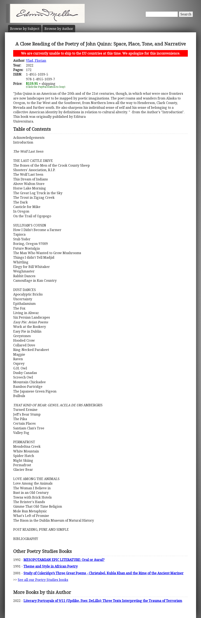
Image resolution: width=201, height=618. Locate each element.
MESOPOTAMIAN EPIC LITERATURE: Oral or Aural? (63, 559)
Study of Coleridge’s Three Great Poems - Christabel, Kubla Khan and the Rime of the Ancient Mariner (103, 573)
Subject (24, 28)
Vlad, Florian (36, 60)
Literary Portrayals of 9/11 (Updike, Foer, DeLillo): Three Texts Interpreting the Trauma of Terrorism (102, 600)
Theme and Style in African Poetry (50, 566)
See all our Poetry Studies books (43, 579)
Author (58, 28)
